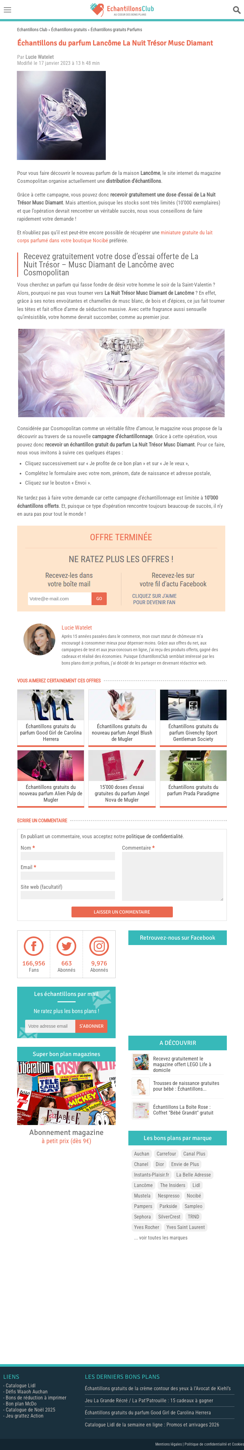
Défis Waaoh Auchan (27, 1392)
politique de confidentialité (154, 836)
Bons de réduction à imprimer (36, 1398)
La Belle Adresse (193, 1175)
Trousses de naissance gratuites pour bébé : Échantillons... (186, 1086)
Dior (160, 1164)
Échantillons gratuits (69, 29)
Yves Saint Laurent (185, 1227)
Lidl (196, 1185)
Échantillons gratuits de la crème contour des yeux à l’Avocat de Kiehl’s (158, 1388)
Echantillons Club (32, 29)
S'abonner (91, 1026)
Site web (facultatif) (41, 887)
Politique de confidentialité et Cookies (214, 1444)
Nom (26, 848)
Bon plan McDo (21, 1404)
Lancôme (150, 173)
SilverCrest (169, 1217)
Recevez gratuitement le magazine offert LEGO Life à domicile (182, 1064)
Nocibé (194, 1196)
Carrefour (166, 1154)
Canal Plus (194, 1154)
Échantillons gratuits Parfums (116, 29)
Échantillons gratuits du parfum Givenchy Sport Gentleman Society (193, 732)
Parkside (168, 1206)
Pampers (143, 1206)
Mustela (142, 1196)
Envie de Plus (185, 1164)
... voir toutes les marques (160, 1238)
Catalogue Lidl (21, 1386)
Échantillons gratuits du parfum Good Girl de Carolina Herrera (51, 732)
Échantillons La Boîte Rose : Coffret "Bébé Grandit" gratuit (183, 1110)
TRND (193, 1217)
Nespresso (169, 1196)
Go (99, 598)
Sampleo (193, 1206)
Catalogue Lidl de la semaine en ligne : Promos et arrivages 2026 (152, 1425)
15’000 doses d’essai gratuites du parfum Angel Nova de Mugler (122, 793)
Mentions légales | (170, 1444)
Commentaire (138, 848)
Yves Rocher (146, 1227)
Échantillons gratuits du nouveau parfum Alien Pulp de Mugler (50, 793)
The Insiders (172, 1185)
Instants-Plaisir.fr (151, 1175)
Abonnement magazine (66, 1136)
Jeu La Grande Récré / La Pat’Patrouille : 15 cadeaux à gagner (149, 1401)
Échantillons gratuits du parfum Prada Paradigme (193, 790)
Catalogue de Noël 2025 (30, 1410)
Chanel (141, 1164)
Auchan (141, 1154)
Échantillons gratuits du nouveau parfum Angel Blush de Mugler (122, 732)
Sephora (142, 1217)
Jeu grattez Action (25, 1416)
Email (26, 867)
